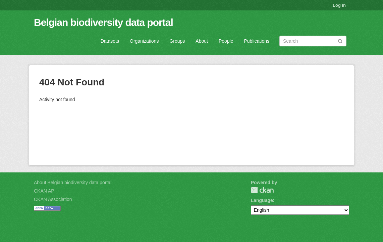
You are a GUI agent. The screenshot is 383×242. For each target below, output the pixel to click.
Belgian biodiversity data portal (103, 22)
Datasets (110, 41)
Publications (257, 41)
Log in (339, 5)
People (226, 41)
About (202, 41)
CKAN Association (53, 199)
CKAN (262, 190)
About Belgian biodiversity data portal (72, 182)
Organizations (144, 41)
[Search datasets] (312, 41)
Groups (177, 41)
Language (262, 200)
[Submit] (340, 40)
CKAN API (45, 191)
